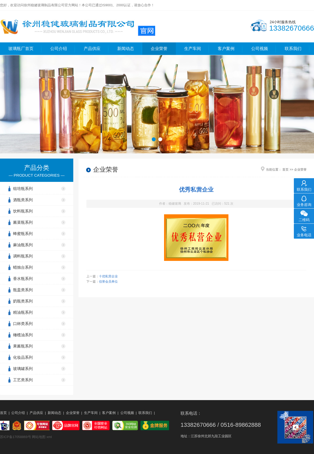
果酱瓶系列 (23, 346)
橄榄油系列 (23, 335)
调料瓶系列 (23, 256)
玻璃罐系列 (23, 368)
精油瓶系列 (23, 312)
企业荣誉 (159, 48)
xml (49, 437)
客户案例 (226, 48)
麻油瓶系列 (23, 245)
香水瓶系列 (23, 278)
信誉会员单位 (108, 281)
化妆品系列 (23, 357)
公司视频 (259, 48)
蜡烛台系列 (23, 267)
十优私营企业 (108, 276)
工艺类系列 (23, 380)
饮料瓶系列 (23, 211)
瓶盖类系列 (23, 290)
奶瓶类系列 (23, 301)
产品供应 (92, 48)
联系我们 (293, 48)
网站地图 (39, 437)
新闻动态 (125, 48)
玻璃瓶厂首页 (20, 48)
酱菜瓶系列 (23, 222)
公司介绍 (58, 48)
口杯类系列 (23, 323)
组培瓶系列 (23, 188)
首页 (285, 169)
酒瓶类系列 (23, 200)
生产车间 (192, 48)
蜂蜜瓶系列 (23, 233)
